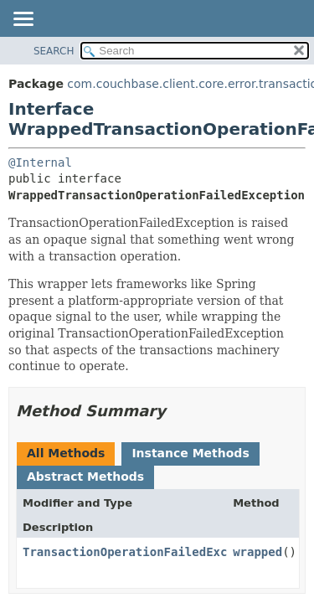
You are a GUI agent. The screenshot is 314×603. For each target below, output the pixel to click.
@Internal (40, 162)
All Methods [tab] (66, 453)
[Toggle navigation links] (22, 20)
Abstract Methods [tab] (85, 476)
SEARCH (54, 51)
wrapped (257, 552)
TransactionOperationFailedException (146, 552)
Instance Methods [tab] (190, 453)
